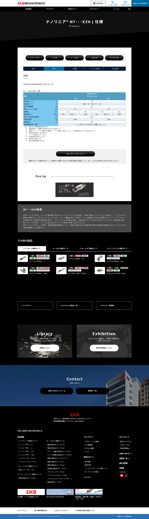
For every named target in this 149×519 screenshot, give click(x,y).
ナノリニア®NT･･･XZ (26, 451)
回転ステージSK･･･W (26, 470)
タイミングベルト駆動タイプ (117, 248)
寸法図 (74, 69)
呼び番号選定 (114, 58)
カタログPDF (34, 58)
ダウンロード (94, 9)
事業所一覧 (92, 391)
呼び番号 (115, 69)
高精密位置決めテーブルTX (56, 468)
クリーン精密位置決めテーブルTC (59, 451)
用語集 (121, 468)
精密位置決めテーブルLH (55, 465)
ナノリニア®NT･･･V (25, 445)
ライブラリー (50, 9)
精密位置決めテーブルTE (55, 448)
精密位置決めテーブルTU (56, 445)
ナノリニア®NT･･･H (25, 448)
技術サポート (72, 9)
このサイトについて (61, 511)
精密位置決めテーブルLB (27, 478)
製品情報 (28, 9)
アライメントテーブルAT (56, 472)
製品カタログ (125, 441)
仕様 (54, 69)
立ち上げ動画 (89, 448)
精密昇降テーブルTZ (54, 482)
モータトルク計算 (92, 472)
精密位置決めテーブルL (55, 462)
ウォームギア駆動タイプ (88, 248)
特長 (33, 69)
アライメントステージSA (27, 462)
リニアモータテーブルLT (27, 458)
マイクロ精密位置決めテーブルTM (59, 455)
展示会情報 (123, 463)
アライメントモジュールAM (57, 475)
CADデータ (125, 445)
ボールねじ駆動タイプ (60, 248)
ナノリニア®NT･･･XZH (26, 455)
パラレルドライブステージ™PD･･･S (59, 479)
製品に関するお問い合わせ (75, 154)
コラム (87, 452)
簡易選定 (88, 461)
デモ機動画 (88, 445)
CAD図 (54, 58)
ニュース (116, 9)
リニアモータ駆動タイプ (31, 248)
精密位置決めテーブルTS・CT (57, 458)
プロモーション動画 (92, 441)
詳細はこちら (45, 348)
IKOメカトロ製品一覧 (69, 305)
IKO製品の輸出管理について (85, 511)
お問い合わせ (125, 453)
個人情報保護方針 (40, 511)
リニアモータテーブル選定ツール (96, 468)
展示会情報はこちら (104, 348)
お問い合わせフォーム (56, 391)
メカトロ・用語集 (107, 305)
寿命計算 (94, 58)
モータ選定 (74, 58)
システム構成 (95, 69)
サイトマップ (22, 511)
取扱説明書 (125, 448)
